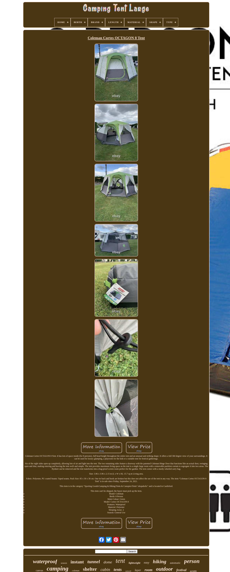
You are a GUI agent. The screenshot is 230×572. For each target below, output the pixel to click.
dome (108, 562)
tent (120, 560)
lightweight (134, 563)
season (64, 563)
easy (146, 562)
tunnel (94, 561)
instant (77, 561)
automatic (175, 562)
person (192, 561)
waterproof (45, 561)
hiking (159, 561)
